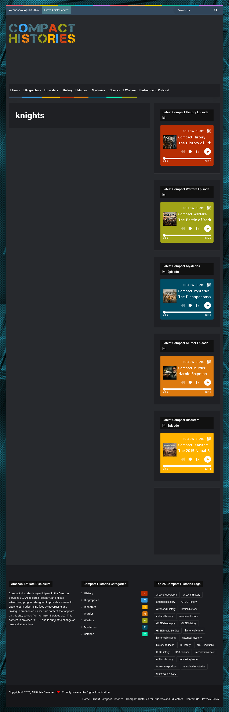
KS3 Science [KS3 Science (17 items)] (182, 652)
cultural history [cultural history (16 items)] (164, 616)
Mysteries (97, 90)
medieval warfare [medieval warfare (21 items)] (205, 652)
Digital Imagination (98, 692)
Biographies (32, 90)
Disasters (51, 90)
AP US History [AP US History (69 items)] (189, 601)
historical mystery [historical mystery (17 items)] (192, 637)
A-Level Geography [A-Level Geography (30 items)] (166, 594)
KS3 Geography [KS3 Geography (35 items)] (205, 645)
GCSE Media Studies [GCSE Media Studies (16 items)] (167, 630)
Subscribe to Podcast (154, 90)
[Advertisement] (155, 48)
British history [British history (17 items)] (189, 609)
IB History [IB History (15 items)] (185, 645)
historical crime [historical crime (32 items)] (194, 630)
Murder (81, 90)
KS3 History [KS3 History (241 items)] (163, 652)
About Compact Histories (107, 699)
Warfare (129, 90)
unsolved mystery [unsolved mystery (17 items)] (166, 673)
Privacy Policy (210, 699)
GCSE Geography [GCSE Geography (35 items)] (165, 623)
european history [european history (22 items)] (188, 616)
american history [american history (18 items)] (165, 601)
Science (114, 90)
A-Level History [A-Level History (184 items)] (191, 594)
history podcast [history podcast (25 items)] (165, 645)
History (67, 90)
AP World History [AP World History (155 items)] (165, 609)
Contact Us (192, 699)
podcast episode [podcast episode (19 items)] (188, 659)
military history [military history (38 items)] (164, 659)
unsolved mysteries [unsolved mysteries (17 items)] (194, 666)
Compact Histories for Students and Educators (154, 699)
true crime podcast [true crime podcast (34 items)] (166, 666)
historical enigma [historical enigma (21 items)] (166, 637)
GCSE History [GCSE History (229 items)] (188, 623)
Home (15, 90)
